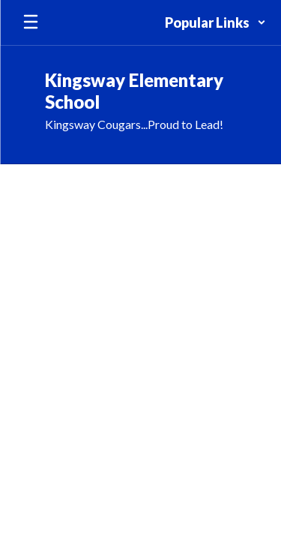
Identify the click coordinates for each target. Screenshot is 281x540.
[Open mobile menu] (31, 22)
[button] (215, 22)
